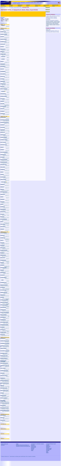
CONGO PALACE (4, 250)
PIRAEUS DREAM (4, 96)
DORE (2, 149)
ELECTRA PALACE (4, 363)
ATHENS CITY (3, 41)
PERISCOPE (3, 309)
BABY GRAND (3, 348)
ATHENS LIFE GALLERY (5, 345)
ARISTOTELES (3, 39)
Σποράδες (47, 450)
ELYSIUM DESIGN (4, 152)
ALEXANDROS (3, 232)
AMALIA (2, 235)
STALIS (2, 108)
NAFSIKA (2, 194)
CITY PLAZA (3, 142)
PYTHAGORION (3, 219)
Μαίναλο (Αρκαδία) (53, 24)
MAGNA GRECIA (3, 292)
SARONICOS (3, 106)
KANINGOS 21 (3, 282)
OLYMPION (3, 91)
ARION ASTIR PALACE (4, 340)
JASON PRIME (3, 277)
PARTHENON (3, 307)
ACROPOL (3, 338)
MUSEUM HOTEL (4, 191)
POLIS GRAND (3, 314)
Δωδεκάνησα (48, 446)
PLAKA (2, 214)
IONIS (2, 174)
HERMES (2, 169)
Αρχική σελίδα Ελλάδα (9, 7)
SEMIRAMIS (3, 319)
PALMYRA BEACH (4, 304)
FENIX (2, 262)
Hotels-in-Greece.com (4, 443)
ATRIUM (2, 245)
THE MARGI (3, 405)
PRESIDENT (3, 317)
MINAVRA (2, 81)
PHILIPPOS (3, 211)
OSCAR (2, 201)
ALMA (2, 29)
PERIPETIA (3, 25)
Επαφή (17, 443)
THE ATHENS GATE (4, 322)
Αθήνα (20, 7)
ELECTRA (2, 257)
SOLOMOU (3, 226)
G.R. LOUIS (3, 368)
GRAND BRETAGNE (4, 370)
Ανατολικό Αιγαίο (49, 448)
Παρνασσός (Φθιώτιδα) (50, 21)
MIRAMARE (3, 83)
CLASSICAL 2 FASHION (5, 350)
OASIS (2, 297)
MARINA (2, 184)
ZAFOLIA (2, 334)
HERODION (3, 272)
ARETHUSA (3, 134)
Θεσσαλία (32, 448)
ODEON (2, 199)
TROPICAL (3, 329)
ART (2, 240)
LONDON (2, 287)
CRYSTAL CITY (3, 144)
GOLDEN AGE (3, 267)
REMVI (2, 101)
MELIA (2, 385)
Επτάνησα (47, 447)
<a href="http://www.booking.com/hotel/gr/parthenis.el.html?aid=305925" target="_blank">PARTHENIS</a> (27, 99)
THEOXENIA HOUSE (4, 324)
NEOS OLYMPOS (4, 88)
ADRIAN (2, 124)
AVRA (2, 46)
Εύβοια (47, 452)
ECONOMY (3, 66)
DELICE (2, 417)
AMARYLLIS (3, 31)
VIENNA (2, 111)
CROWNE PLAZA (4, 353)
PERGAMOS (3, 93)
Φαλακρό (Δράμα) (57, 21)
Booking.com (48, 7)
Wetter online (48, 29)
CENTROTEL (3, 56)
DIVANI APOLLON (4, 355)
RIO (1, 221)
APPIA (2, 36)
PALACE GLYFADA (4, 302)
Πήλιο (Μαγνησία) (49, 22)
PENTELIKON (3, 395)
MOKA (2, 189)
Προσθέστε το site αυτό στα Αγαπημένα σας (23, 446)
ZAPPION (2, 113)
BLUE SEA (3, 247)
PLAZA (2, 216)
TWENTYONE (3, 332)
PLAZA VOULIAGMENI (4, 312)
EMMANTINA (3, 260)
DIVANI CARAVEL (4, 358)
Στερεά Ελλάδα (16, 7)
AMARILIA (2, 237)
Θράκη (32, 450)
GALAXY (2, 76)
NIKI (2, 196)
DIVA (2, 61)
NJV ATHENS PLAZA (4, 390)
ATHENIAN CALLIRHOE (5, 343)
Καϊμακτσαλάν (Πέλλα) (55, 22)
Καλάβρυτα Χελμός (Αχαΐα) (50, 23)
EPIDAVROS (3, 154)
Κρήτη (47, 451)
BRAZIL (2, 51)
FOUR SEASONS (3, 159)
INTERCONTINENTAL (4, 380)
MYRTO (2, 86)
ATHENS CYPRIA (4, 139)
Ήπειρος (32, 449)
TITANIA (2, 327)
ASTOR (2, 242)
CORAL (2, 252)
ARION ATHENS (3, 137)
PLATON (2, 98)
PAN (2, 204)
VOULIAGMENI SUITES (4, 410)
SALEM (2, 103)
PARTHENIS (3, 209)
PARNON (2, 206)
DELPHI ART (3, 255)
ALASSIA (2, 127)
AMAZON (2, 129)
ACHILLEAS (3, 117)
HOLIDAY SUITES (4, 375)
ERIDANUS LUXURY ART (5, 365)
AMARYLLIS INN (3, 34)
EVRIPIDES (3, 71)
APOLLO (2, 132)
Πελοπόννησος (33, 447)
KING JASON (3, 179)
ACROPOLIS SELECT (4, 122)
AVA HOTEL (3, 415)
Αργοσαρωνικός (48, 449)
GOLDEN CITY (3, 164)
